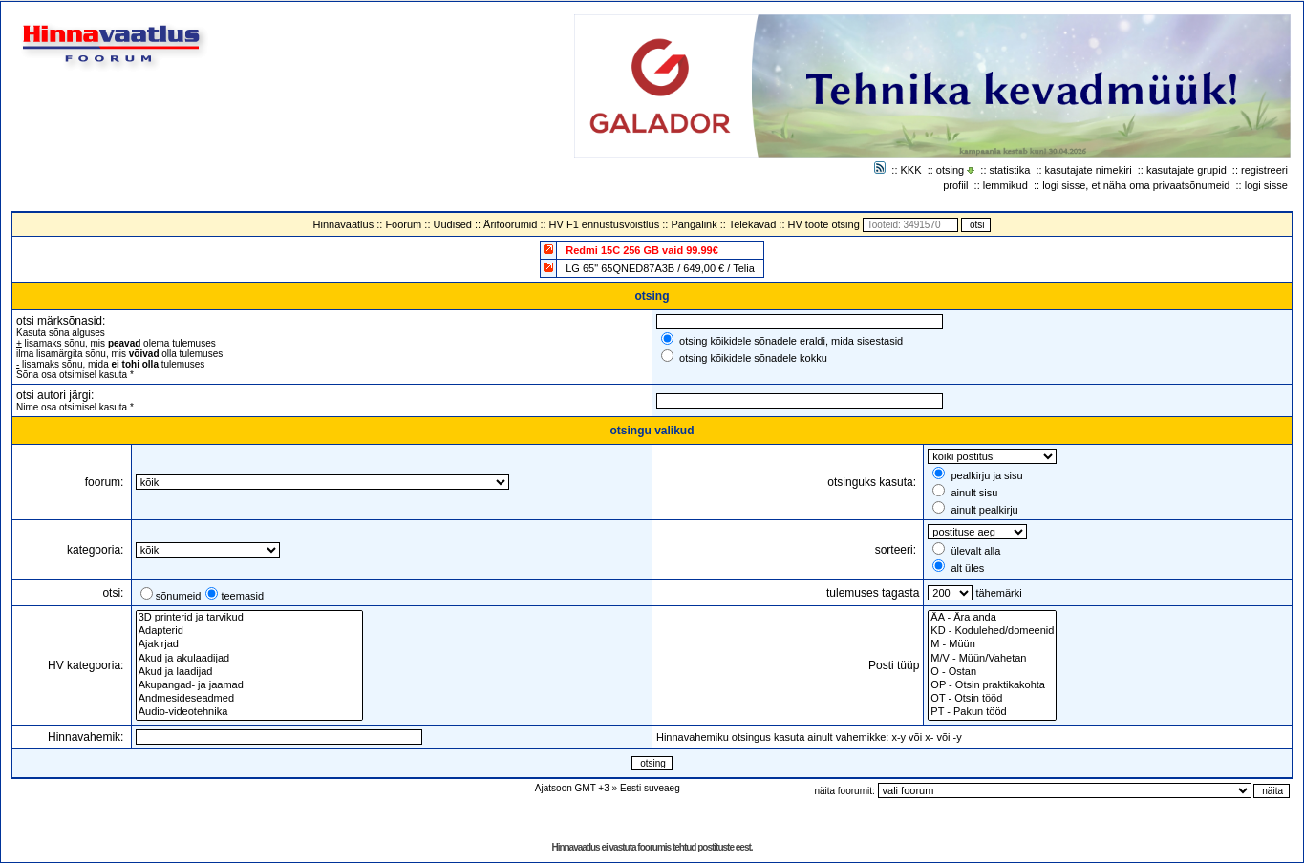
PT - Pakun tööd (992, 712)
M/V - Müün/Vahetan (992, 658)
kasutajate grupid (1186, 170)
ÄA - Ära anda (992, 617)
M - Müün (992, 644)
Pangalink (693, 224)
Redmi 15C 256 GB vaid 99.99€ (642, 250)
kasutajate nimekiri (1088, 170)
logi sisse (1266, 185)
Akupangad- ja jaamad (249, 685)
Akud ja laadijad (249, 672)
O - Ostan (992, 672)
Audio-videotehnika (249, 712)
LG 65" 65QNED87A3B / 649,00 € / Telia (660, 268)
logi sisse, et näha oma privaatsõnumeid (1135, 185)
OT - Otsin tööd (992, 698)
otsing (950, 170)
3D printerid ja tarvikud (249, 617)
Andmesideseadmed (249, 698)
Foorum (403, 224)
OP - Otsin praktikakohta (992, 685)
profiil (955, 185)
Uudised (453, 224)
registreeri (1264, 170)
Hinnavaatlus (343, 224)
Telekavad (753, 224)
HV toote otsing (824, 224)
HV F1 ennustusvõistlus (604, 224)
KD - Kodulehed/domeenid (992, 631)
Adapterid (249, 631)
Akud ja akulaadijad (249, 658)
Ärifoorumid (510, 224)
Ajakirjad (249, 644)
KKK (911, 170)
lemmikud (1005, 185)
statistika (1010, 170)
